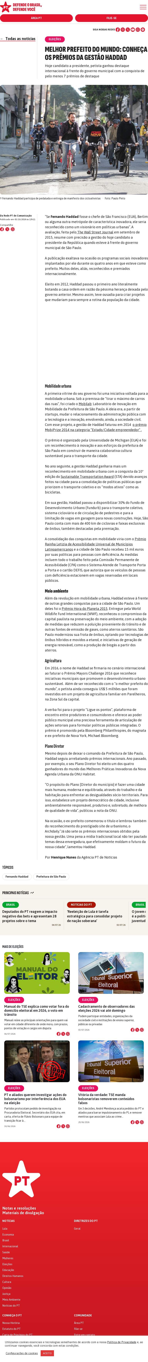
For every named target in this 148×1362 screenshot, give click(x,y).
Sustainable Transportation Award (87, 477)
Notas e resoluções (19, 1208)
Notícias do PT (81, 904)
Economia (8, 1234)
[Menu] (143, 7)
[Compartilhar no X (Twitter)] (7, 229)
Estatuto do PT (11, 1328)
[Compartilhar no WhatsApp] (13, 229)
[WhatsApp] (138, 30)
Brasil (10, 904)
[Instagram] (123, 30)
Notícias (8, 1221)
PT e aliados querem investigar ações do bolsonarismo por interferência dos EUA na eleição (35, 1099)
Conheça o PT (12, 1315)
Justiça (6, 1293)
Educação (8, 1270)
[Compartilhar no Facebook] (2, 229)
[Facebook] (118, 30)
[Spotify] (143, 30)
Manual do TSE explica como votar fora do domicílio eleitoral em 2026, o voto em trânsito (36, 1010)
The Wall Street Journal (95, 232)
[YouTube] (133, 30)
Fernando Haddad (17, 876)
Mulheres (7, 1258)
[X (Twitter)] (128, 30)
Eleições (14, 999)
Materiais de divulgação (23, 1213)
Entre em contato (84, 1334)
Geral (77, 1228)
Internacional (10, 1246)
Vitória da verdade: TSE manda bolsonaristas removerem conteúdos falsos (106, 1099)
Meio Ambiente (11, 1299)
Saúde (6, 1252)
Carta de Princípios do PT (17, 1334)
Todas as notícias (17, 38)
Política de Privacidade (121, 1342)
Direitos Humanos (12, 1276)
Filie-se (112, 18)
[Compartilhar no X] (63, 1034)
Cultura (6, 1281)
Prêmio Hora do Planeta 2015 (85, 609)
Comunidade (83, 1315)
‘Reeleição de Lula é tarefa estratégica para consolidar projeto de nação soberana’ (94, 916)
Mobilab (85, 404)
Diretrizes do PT (86, 1221)
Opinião (6, 1287)
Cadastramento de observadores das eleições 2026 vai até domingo (106, 1008)
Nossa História (11, 1322)
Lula (4, 1228)
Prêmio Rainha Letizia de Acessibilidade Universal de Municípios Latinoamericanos (95, 544)
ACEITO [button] (47, 1353)
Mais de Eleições (12, 946)
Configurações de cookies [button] (22, 1353)
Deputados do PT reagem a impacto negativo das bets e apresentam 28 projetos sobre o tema (29, 916)
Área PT (36, 18)
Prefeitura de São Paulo (51, 876)
